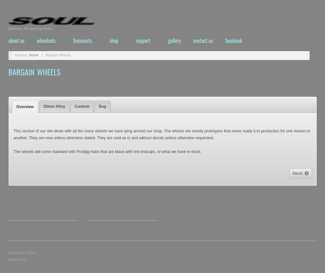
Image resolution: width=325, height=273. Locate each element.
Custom (82, 106)
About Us (17, 40)
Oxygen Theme (41, 260)
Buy (102, 106)
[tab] (25, 107)
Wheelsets (46, 40)
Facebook (233, 40)
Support (143, 40)
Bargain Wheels (35, 72)
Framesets (82, 40)
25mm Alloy (54, 106)
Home (33, 55)
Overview (25, 107)
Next (301, 173)
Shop (114, 40)
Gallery (174, 40)
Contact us (203, 40)
